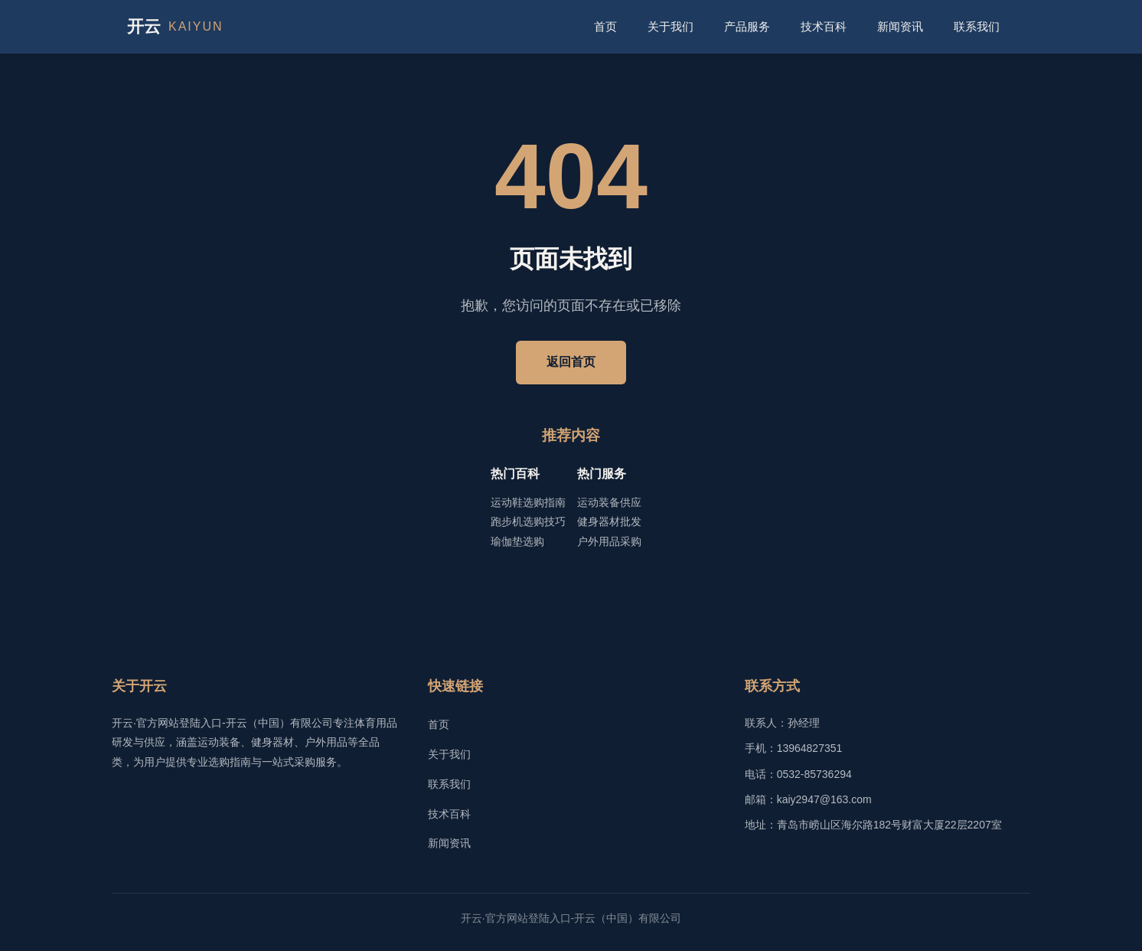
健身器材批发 (609, 521)
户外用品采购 (609, 541)
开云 (175, 27)
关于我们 (670, 26)
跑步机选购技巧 (528, 521)
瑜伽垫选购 (517, 541)
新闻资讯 (900, 26)
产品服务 (747, 26)
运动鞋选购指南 (528, 502)
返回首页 (571, 361)
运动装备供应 (609, 502)
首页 (605, 26)
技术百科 (824, 26)
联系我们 (977, 26)
